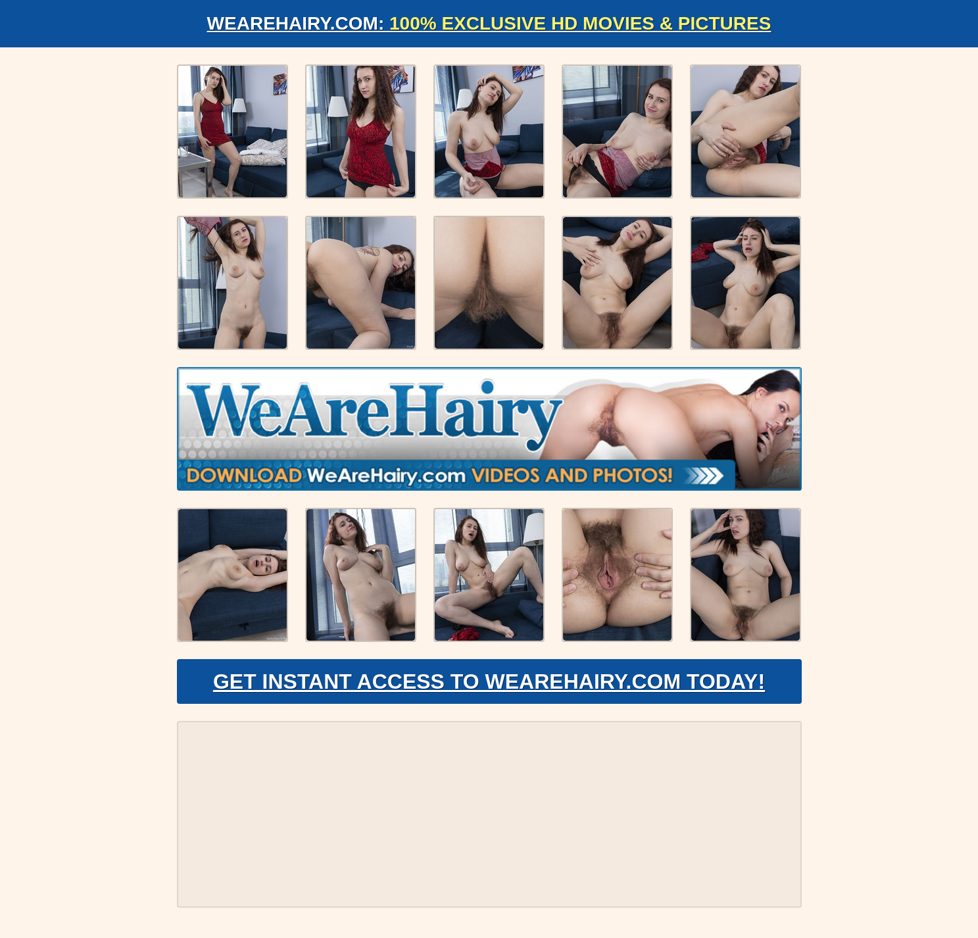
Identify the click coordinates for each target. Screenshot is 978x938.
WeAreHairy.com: (489, 23)
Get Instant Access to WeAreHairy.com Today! (489, 681)
